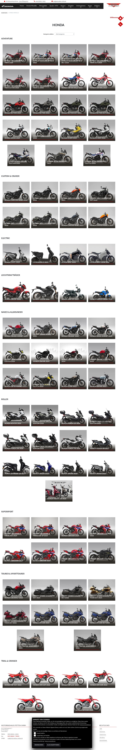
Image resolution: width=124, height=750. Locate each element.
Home (22, 6)
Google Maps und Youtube (43, 735)
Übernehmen (39, 745)
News (90, 6)
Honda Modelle (31, 6)
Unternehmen (80, 6)
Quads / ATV (54, 6)
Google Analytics (41, 733)
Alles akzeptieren (53, 745)
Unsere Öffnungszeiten (23, 1)
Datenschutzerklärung (85, 724)
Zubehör (71, 6)
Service (63, 6)
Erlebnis (97, 6)
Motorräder (43, 6)
